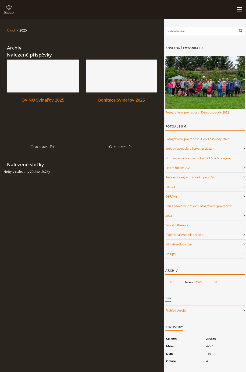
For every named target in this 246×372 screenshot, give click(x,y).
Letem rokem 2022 (178, 168)
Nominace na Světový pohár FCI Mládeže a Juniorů (200, 158)
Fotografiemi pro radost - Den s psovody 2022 (197, 112)
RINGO (170, 187)
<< (170, 282)
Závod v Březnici (176, 225)
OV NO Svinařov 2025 (42, 100)
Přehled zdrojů (175, 310)
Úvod (11, 30)
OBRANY (171, 196)
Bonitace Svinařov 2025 (121, 100)
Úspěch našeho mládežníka (184, 235)
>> (216, 282)
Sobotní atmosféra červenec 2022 (188, 148)
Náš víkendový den (178, 244)
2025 (198, 282)
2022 (168, 215)
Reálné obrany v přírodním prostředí (190, 177)
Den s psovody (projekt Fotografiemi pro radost (198, 206)
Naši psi (170, 254)
